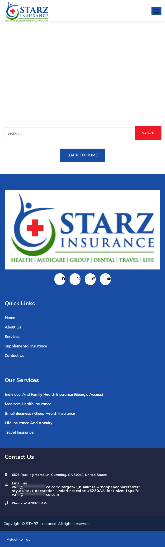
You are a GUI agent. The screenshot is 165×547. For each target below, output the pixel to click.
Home (10, 317)
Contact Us (14, 355)
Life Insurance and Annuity (28, 422)
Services (12, 336)
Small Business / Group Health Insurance (40, 413)
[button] (156, 11)
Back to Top (19, 539)
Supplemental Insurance (26, 346)
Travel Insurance (19, 432)
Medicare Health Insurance (28, 403)
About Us (13, 327)
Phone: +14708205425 (29, 503)
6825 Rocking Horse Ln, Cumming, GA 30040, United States (59, 475)
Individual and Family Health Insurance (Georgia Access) (54, 394)
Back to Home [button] (82, 155)
